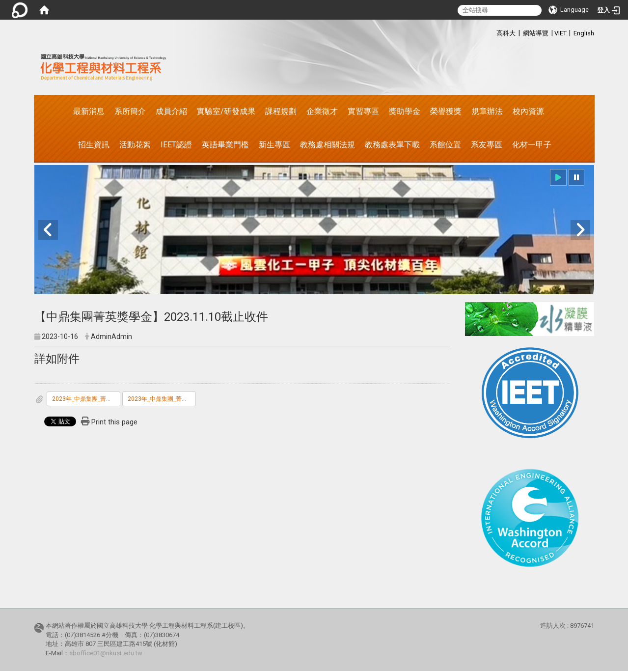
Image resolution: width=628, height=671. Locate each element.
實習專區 (363, 111)
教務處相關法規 (327, 144)
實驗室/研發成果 (226, 111)
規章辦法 (487, 111)
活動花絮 (135, 144)
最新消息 (89, 111)
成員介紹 (171, 111)
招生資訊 (93, 144)
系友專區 (486, 144)
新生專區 (274, 144)
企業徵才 (322, 111)
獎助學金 (404, 111)
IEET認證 (176, 144)
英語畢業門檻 (225, 144)
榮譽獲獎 (446, 111)
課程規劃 (281, 111)
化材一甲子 (531, 144)
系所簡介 (130, 111)
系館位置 (445, 144)
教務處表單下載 (392, 144)
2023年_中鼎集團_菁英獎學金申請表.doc (162, 398)
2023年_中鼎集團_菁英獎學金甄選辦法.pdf (86, 398)
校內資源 (528, 111)
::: (491, 31)
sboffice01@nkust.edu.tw (105, 653)
